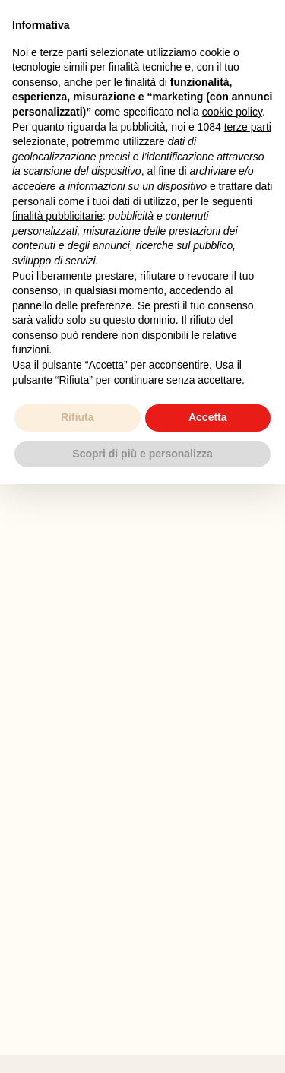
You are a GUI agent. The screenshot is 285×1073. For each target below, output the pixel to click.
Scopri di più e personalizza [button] (142, 454)
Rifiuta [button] (77, 417)
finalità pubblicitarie (57, 216)
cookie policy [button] (232, 112)
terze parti (247, 127)
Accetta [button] (207, 417)
